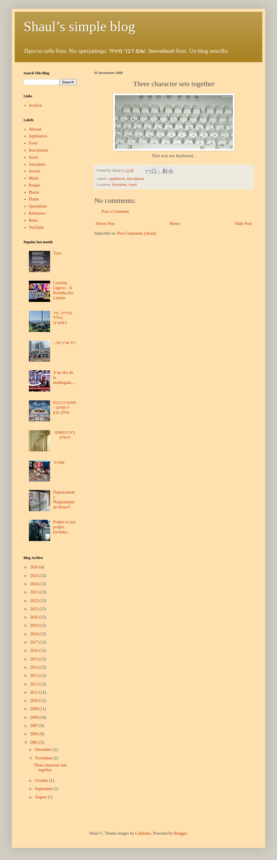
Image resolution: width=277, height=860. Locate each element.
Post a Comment (115, 211)
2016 (34, 650)
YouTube (36, 227)
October (42, 780)
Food (33, 143)
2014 (34, 667)
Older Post (243, 223)
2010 (34, 700)
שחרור (59, 462)
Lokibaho (143, 833)
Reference (37, 213)
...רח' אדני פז (64, 343)
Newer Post (105, 223)
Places (34, 192)
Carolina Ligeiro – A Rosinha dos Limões (63, 290)
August (41, 797)
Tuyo (57, 253)
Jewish (34, 171)
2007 (34, 725)
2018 (34, 634)
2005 (34, 742)
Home (175, 223)
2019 (34, 625)
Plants (34, 199)
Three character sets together (50, 767)
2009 (34, 709)
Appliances (116, 179)
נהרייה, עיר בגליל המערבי (62, 318)
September (44, 789)
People (34, 185)
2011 (34, 692)
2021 (34, 609)
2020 (34, 617)
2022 (34, 600)
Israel (33, 157)
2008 (34, 717)
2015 (34, 659)
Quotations (38, 206)
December (44, 749)
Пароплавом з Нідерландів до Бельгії (64, 499)
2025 (34, 575)
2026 (34, 567)
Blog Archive (33, 558)
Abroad (35, 129)
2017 (34, 642)
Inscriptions (135, 179)
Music (34, 178)
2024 (34, 584)
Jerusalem (37, 164)
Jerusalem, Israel (124, 184)
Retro (33, 220)
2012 (34, 684)
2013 (34, 675)
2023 (34, 592)
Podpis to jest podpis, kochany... (64, 527)
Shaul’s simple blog (79, 26)
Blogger (180, 833)
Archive (35, 105)
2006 (34, 734)
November (44, 758)
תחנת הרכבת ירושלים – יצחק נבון (64, 407)
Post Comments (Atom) (136, 233)
